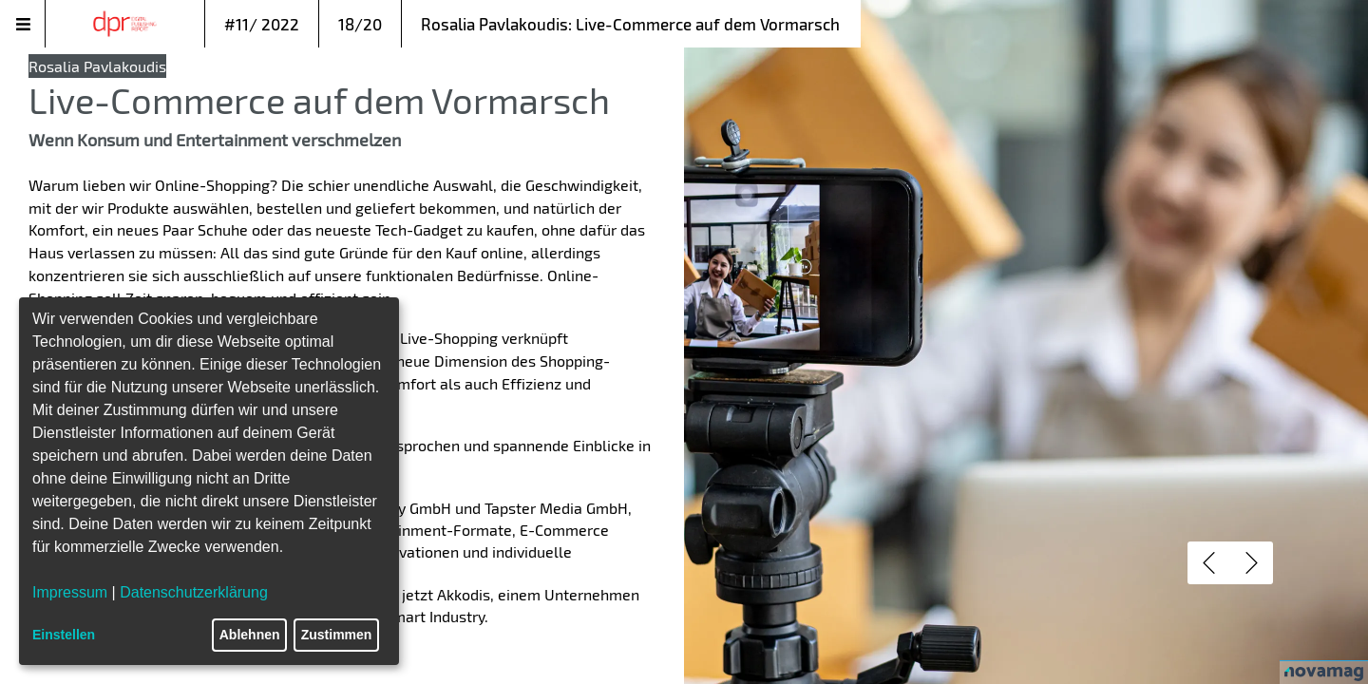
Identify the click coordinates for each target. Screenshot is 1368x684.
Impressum (69, 592)
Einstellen (63, 634)
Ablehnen (249, 634)
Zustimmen (336, 634)
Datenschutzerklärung (194, 592)
